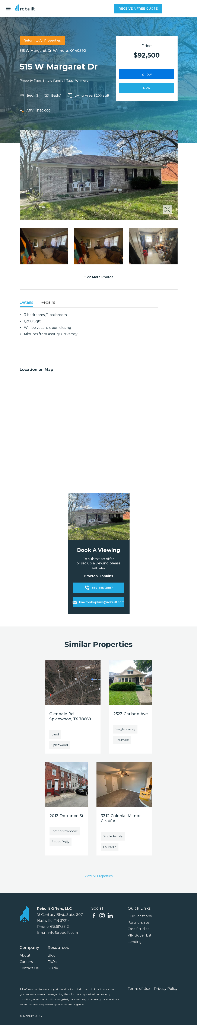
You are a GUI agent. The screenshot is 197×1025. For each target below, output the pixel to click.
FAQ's (52, 962)
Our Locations (140, 916)
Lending (135, 942)
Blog (52, 955)
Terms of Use (139, 989)
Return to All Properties (42, 40)
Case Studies (138, 929)
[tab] (26, 302)
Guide (53, 968)
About (25, 955)
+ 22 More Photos (98, 277)
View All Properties (98, 876)
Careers (26, 962)
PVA (146, 88)
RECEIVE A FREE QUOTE (138, 8)
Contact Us (29, 968)
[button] (9, 8)
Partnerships (138, 923)
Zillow (147, 74)
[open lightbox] (99, 175)
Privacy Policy (166, 989)
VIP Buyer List (140, 935)
